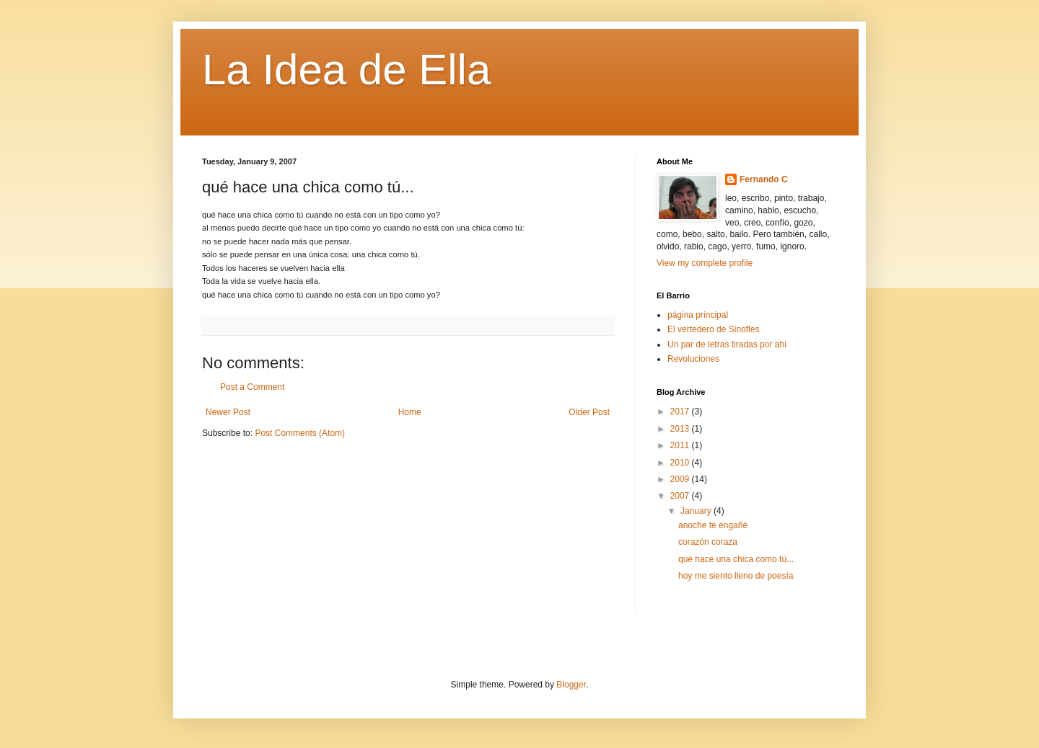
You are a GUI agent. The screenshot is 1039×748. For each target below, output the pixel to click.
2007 (681, 496)
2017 (681, 411)
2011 (681, 445)
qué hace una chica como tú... (736, 559)
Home (409, 412)
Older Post (589, 412)
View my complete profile (705, 263)
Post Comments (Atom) (300, 433)
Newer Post (228, 412)
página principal (697, 315)
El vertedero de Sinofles (713, 329)
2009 (681, 479)
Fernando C (764, 179)
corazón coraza (707, 542)
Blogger (571, 685)
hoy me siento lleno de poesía (735, 576)
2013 (681, 429)
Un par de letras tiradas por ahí (726, 344)
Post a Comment (252, 387)
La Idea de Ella (346, 69)
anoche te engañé (713, 525)
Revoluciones (693, 359)
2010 (681, 463)
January (697, 511)
